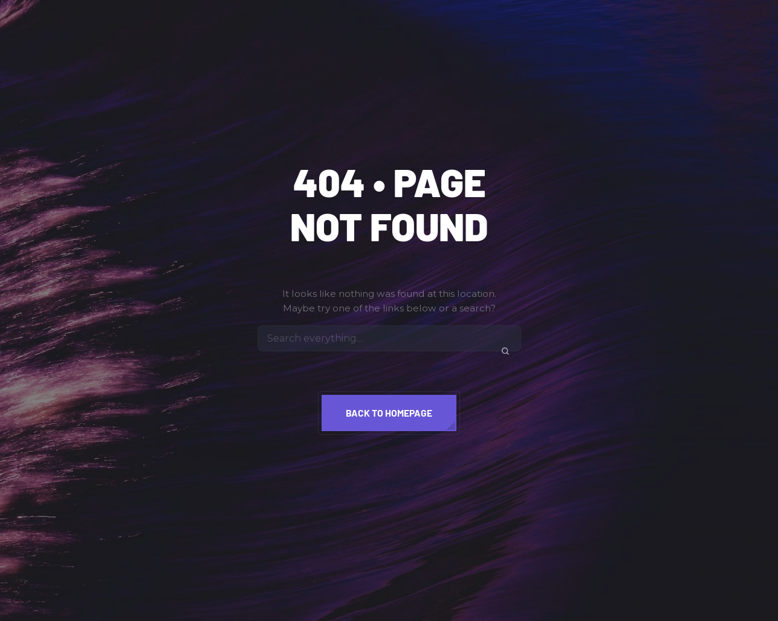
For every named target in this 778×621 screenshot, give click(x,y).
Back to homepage (389, 412)
